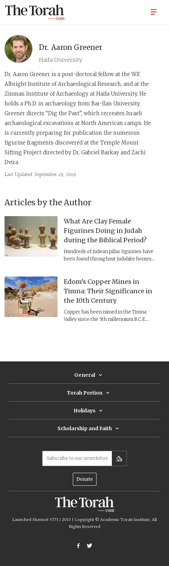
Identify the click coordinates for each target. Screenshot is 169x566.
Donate (84, 479)
